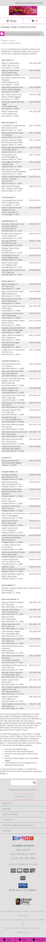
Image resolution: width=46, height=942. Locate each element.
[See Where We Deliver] (23, 796)
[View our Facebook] (14, 839)
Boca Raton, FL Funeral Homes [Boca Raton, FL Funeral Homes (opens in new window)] (15, 911)
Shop (11, 21)
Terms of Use (23, 932)
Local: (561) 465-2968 (23, 858)
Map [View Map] (23, 939)
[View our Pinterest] (27, 839)
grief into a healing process (23, 714)
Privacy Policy (12, 928)
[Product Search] (23, 782)
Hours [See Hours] (38, 939)
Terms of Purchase (30, 928)
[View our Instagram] (23, 839)
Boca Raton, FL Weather (12, 920)
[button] (23, 885)
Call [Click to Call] (8, 939)
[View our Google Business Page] (19, 839)
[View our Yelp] (31, 839)
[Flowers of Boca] (23, 14)
